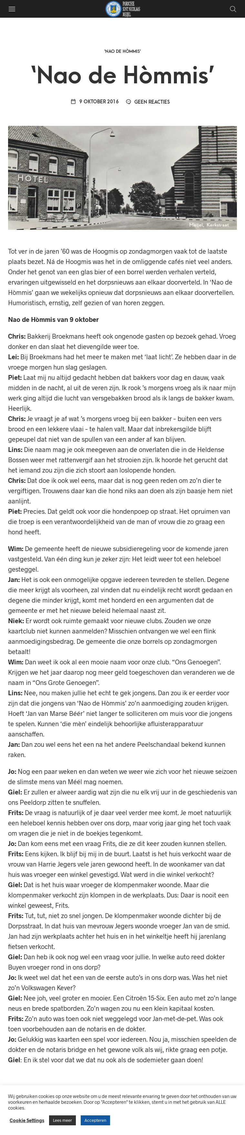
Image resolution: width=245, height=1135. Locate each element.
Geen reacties (148, 102)
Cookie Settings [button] (27, 1120)
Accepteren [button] (95, 1120)
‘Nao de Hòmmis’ (122, 51)
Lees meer (62, 1120)
